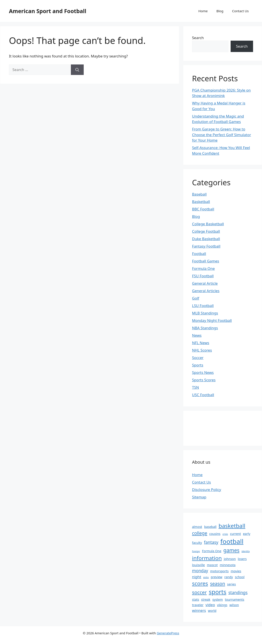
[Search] (77, 69)
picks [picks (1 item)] (206, 577)
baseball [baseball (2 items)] (210, 527)
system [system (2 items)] (217, 599)
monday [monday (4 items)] (200, 571)
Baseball (199, 194)
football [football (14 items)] (231, 541)
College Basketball (208, 223)
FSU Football (203, 275)
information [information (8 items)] (207, 558)
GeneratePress (168, 633)
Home (203, 11)
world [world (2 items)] (212, 611)
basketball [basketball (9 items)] (232, 525)
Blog (219, 11)
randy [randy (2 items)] (228, 577)
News (197, 335)
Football (199, 253)
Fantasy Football (206, 246)
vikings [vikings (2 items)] (222, 605)
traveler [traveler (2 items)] (197, 605)
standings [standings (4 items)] (238, 592)
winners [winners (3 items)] (199, 610)
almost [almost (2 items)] (197, 527)
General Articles (205, 290)
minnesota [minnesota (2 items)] (227, 565)
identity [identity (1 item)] (246, 551)
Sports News (203, 372)
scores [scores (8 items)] (200, 583)
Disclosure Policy (206, 489)
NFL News (200, 342)
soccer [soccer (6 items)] (199, 592)
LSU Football (203, 305)
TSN (195, 387)
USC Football (203, 394)
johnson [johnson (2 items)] (230, 559)
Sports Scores (204, 379)
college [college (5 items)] (199, 533)
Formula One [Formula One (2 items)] (211, 551)
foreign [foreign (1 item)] (196, 551)
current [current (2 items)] (235, 534)
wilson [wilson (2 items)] (234, 605)
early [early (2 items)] (246, 534)
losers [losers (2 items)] (242, 559)
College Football (206, 231)
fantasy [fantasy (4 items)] (211, 542)
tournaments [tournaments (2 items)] (234, 599)
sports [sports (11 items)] (217, 592)
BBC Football (203, 209)
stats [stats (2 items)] (195, 599)
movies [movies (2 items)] (236, 571)
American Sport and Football (47, 11)
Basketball (201, 201)
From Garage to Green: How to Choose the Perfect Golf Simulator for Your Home (221, 135)
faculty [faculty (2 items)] (197, 543)
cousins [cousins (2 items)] (214, 534)
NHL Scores (202, 350)
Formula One (203, 268)
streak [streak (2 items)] (205, 599)
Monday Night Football (212, 320)
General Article (205, 283)
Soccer (198, 357)
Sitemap (199, 497)
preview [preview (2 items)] (216, 577)
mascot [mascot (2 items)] (212, 565)
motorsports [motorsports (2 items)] (219, 571)
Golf (195, 298)
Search (198, 37)
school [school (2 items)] (240, 577)
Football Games (205, 261)
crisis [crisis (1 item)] (225, 534)
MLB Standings (205, 313)
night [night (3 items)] (196, 576)
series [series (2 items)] (231, 584)
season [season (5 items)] (217, 584)
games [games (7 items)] (231, 550)
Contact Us (240, 11)
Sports (197, 365)
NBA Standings (205, 327)
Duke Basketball (206, 238)
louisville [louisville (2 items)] (198, 565)
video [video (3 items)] (210, 604)
